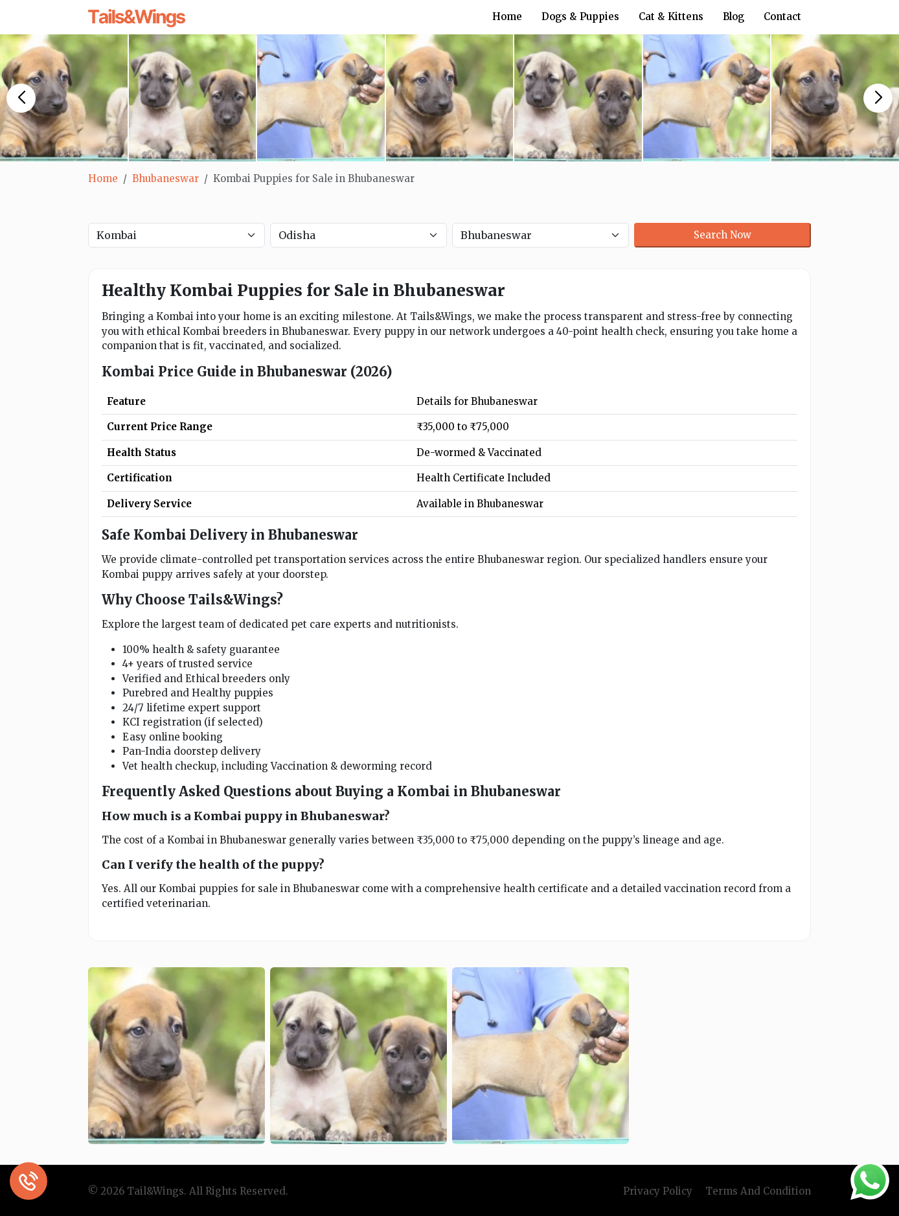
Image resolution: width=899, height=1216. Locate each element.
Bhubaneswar (165, 178)
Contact (782, 16)
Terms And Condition (758, 1191)
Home (507, 16)
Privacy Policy (657, 1191)
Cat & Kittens (671, 16)
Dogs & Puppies (580, 16)
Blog (733, 16)
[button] (21, 98)
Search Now (722, 235)
